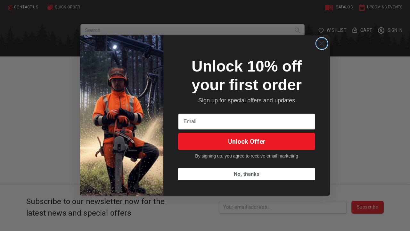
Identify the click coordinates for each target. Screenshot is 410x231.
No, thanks (246, 174)
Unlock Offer (247, 141)
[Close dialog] (321, 43)
